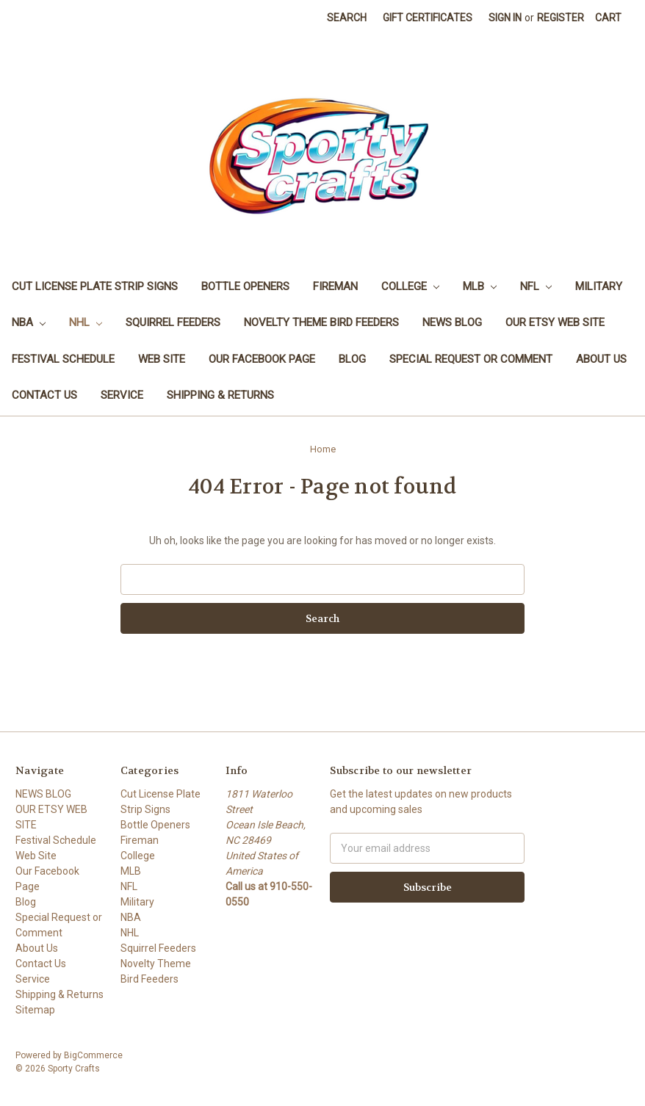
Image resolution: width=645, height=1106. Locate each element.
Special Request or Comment (470, 359)
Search (347, 18)
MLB (480, 286)
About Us (601, 359)
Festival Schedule (63, 359)
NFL (536, 286)
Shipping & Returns (220, 395)
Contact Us (44, 395)
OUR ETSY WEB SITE (555, 322)
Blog (352, 359)
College (410, 286)
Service (122, 395)
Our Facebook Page (262, 359)
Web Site (161, 359)
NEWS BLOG (452, 322)
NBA (29, 322)
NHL (85, 322)
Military (598, 286)
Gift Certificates (427, 18)
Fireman (335, 286)
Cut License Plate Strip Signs (95, 286)
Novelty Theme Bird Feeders (321, 322)
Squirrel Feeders (173, 322)
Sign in (505, 18)
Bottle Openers (245, 286)
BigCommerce (93, 1055)
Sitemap (35, 1010)
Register (560, 18)
